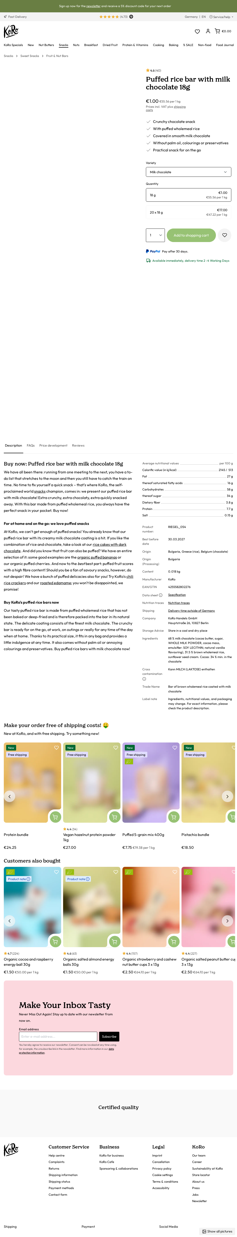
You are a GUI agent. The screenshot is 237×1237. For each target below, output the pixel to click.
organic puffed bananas (97, 557)
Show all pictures (217, 1231)
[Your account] (208, 31)
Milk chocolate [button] (160, 172)
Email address (29, 1029)
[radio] (188, 195)
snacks (40, 491)
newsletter (93, 6)
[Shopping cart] (223, 31)
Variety (151, 163)
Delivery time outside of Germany (191, 610)
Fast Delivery (15, 17)
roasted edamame (55, 582)
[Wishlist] (197, 31)
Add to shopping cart (191, 235)
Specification (177, 595)
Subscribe (109, 1036)
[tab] (13, 445)
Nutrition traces (179, 603)
